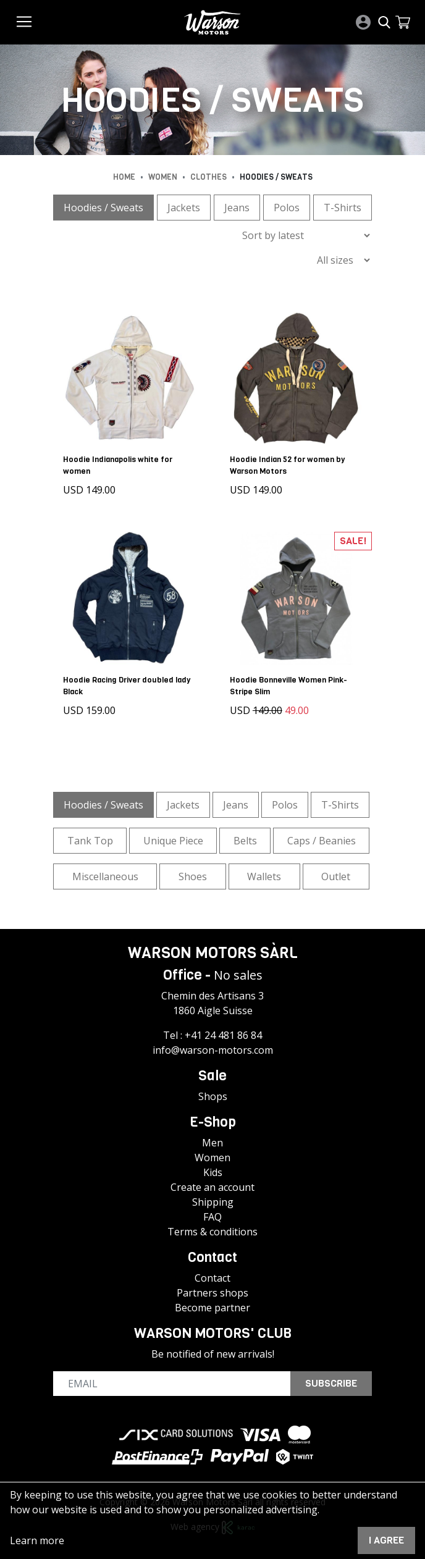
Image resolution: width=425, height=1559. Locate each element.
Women (212, 1157)
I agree (386, 1540)
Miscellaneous (105, 876)
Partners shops (212, 1293)
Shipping (213, 1202)
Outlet (335, 876)
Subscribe (331, 1383)
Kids (212, 1172)
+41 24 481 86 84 (223, 1035)
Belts (245, 840)
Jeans (237, 207)
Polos (287, 207)
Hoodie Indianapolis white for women (117, 465)
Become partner (212, 1307)
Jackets (183, 207)
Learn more (37, 1540)
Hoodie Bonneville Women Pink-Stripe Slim (288, 685)
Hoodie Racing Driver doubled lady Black (126, 685)
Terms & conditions (212, 1231)
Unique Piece (173, 840)
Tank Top (90, 840)
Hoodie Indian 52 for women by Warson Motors (287, 465)
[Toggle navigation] (24, 21)
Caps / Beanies (321, 840)
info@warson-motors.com (213, 1050)
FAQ (212, 1217)
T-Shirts (342, 207)
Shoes (193, 876)
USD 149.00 (89, 490)
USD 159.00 (89, 709)
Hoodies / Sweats (103, 207)
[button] (402, 22)
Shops (212, 1096)
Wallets (264, 876)
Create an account (212, 1187)
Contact (212, 1278)
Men (212, 1142)
